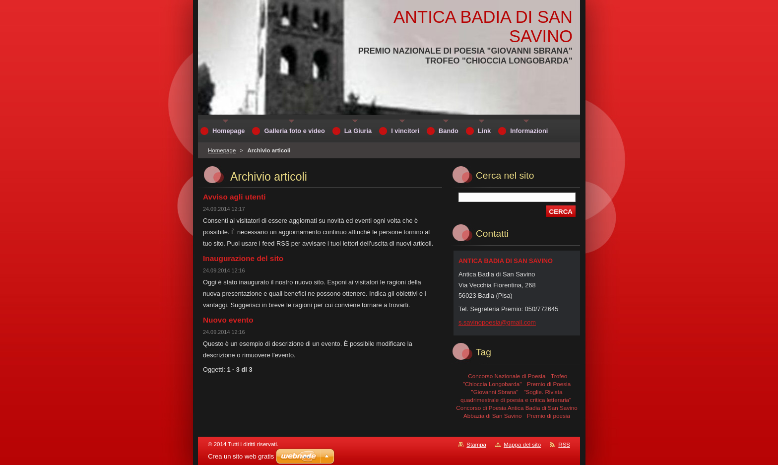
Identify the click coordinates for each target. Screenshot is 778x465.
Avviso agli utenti (234, 197)
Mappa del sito (522, 445)
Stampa (476, 445)
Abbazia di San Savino (492, 415)
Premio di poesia (548, 415)
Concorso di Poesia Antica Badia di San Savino (516, 407)
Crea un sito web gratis (241, 456)
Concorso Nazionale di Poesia (506, 376)
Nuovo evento (228, 320)
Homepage (222, 150)
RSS (564, 445)
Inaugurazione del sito (243, 258)
